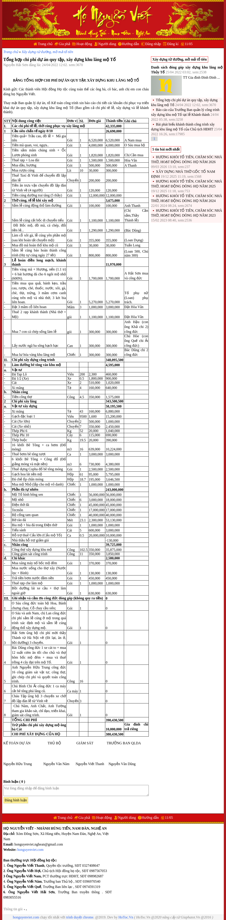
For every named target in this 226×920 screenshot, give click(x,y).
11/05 (189, 44)
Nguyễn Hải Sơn (16, 65)
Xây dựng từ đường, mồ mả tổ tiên (47, 52)
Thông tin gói (15, 909)
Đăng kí (173, 44)
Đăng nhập (153, 44)
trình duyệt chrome (80, 917)
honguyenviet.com (30, 849)
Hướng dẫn (130, 44)
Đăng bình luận (16, 800)
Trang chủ (45, 44)
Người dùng (107, 44)
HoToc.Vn (126, 917)
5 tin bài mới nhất (166, 149)
